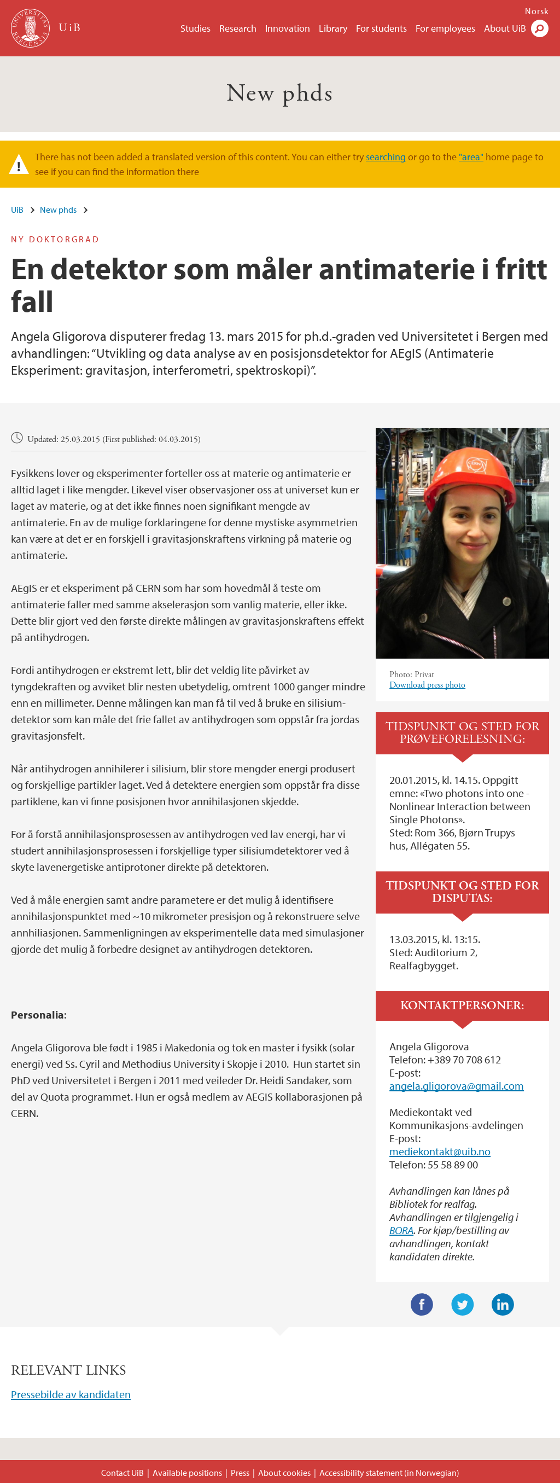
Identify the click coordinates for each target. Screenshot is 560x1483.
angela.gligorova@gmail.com (456, 1085)
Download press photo (427, 685)
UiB (17, 209)
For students (381, 28)
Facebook (422, 1304)
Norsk (537, 10)
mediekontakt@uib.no (440, 1151)
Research (237, 28)
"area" (471, 156)
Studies (195, 28)
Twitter (462, 1304)
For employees (445, 28)
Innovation (287, 28)
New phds (280, 93)
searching (386, 156)
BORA (401, 1230)
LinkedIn (503, 1304)
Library (333, 28)
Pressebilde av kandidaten (71, 1394)
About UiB (505, 28)
